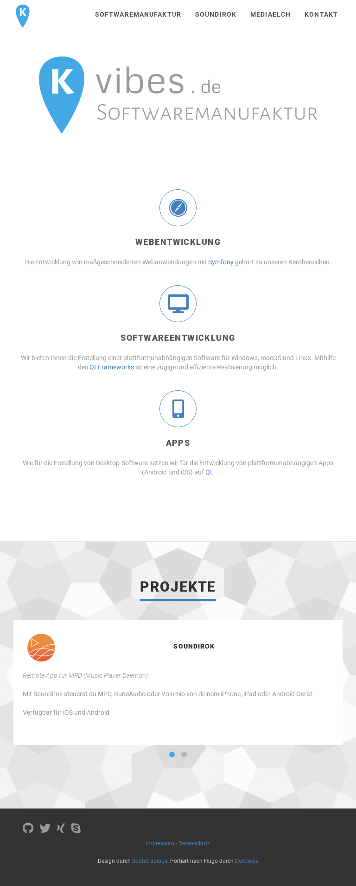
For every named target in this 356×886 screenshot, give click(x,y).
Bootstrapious (149, 861)
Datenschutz (194, 843)
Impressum (160, 843)
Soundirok (215, 14)
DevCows (246, 861)
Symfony (221, 262)
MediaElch (270, 14)
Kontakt (321, 14)
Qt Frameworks (111, 367)
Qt (208, 472)
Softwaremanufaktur (138, 14)
